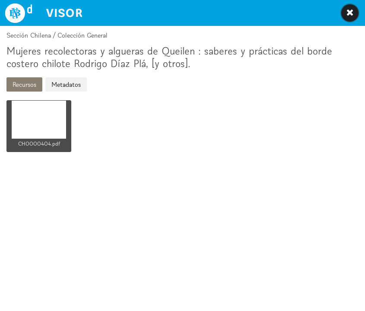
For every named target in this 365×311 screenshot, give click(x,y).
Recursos (24, 84)
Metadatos (66, 84)
